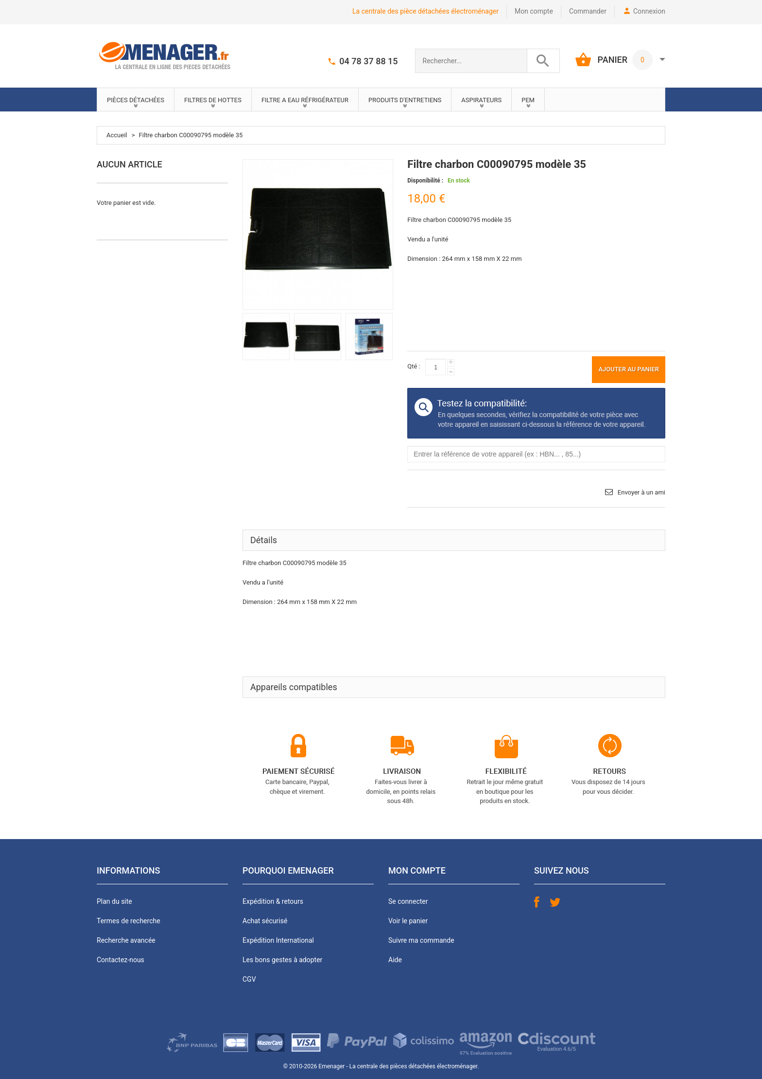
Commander (587, 11)
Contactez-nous (120, 960)
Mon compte (534, 11)
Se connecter (408, 901)
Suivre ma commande (421, 940)
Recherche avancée (126, 940)
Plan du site (114, 901)
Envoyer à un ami (641, 492)
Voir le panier (408, 921)
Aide (395, 960)
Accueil (116, 135)
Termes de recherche (128, 921)
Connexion (649, 11)
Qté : (413, 366)
